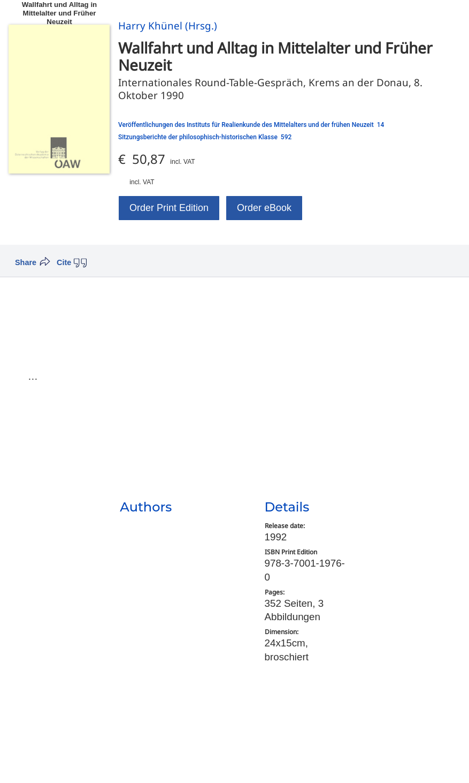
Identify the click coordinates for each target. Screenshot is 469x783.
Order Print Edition (169, 207)
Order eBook (264, 207)
